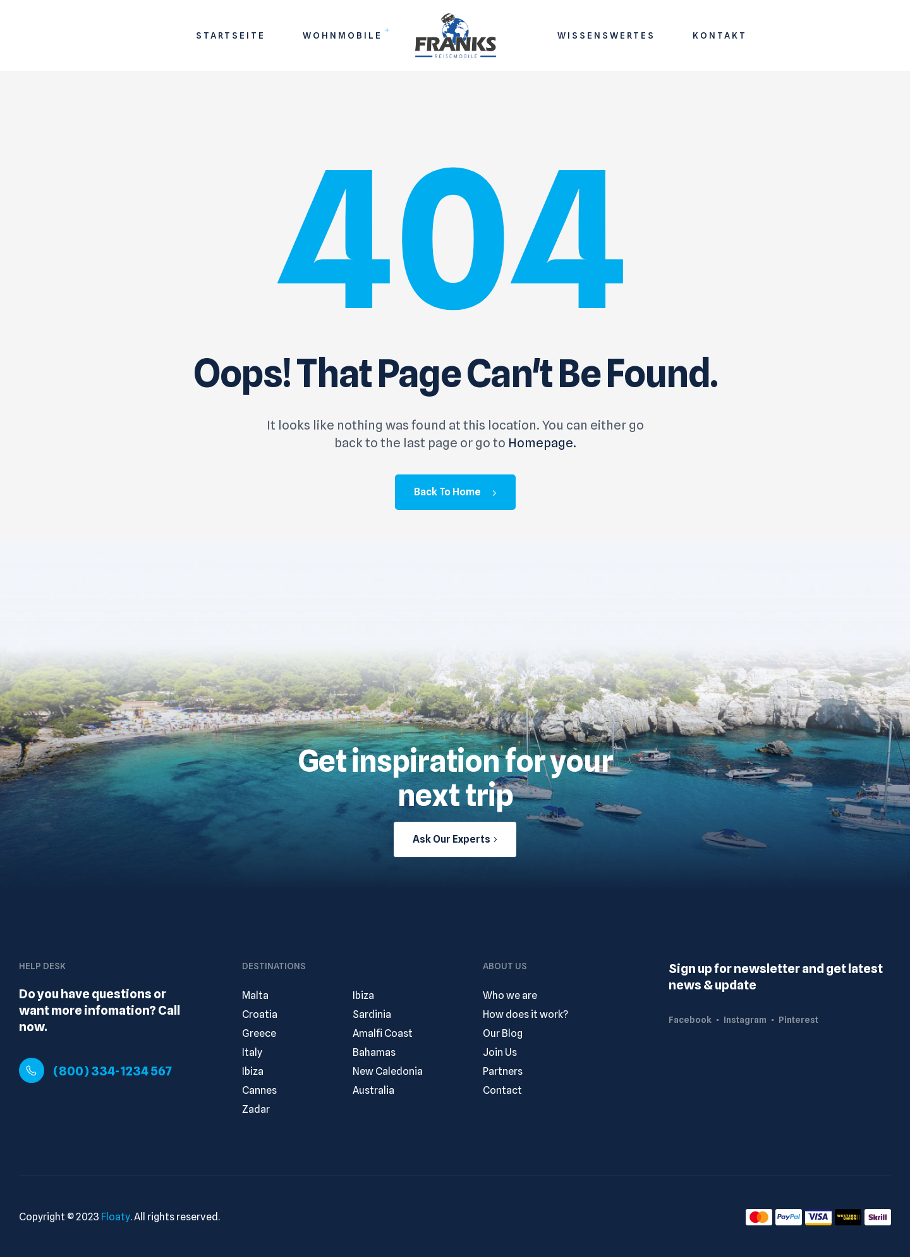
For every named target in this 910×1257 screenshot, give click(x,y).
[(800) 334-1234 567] (31, 1070)
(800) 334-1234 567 (112, 1071)
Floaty (115, 1217)
